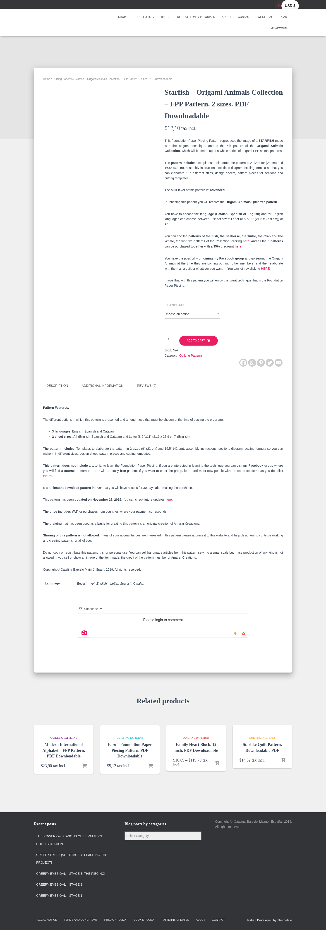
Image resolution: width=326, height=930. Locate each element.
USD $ (290, 6)
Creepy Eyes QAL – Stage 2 (59, 884)
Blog (165, 17)
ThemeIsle (284, 920)
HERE (265, 268)
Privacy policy (115, 919)
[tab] (60, 386)
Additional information (102, 385)
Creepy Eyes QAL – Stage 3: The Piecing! (70, 873)
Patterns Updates (175, 919)
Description (57, 385)
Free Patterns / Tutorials (195, 17)
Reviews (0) (146, 385)
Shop (123, 17)
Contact (244, 17)
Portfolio (145, 17)
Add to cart (196, 340)
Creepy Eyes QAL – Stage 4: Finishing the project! (71, 858)
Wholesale (266, 17)
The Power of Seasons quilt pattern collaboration (69, 839)
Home (46, 79)
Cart (285, 17)
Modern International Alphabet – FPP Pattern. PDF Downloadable (63, 750)
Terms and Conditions (81, 919)
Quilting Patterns (63, 79)
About (226, 17)
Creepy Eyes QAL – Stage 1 (59, 895)
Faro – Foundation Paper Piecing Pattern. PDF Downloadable (130, 750)
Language (176, 305)
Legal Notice (47, 919)
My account (280, 28)
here (246, 241)
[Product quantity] (170, 339)
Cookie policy (144, 919)
